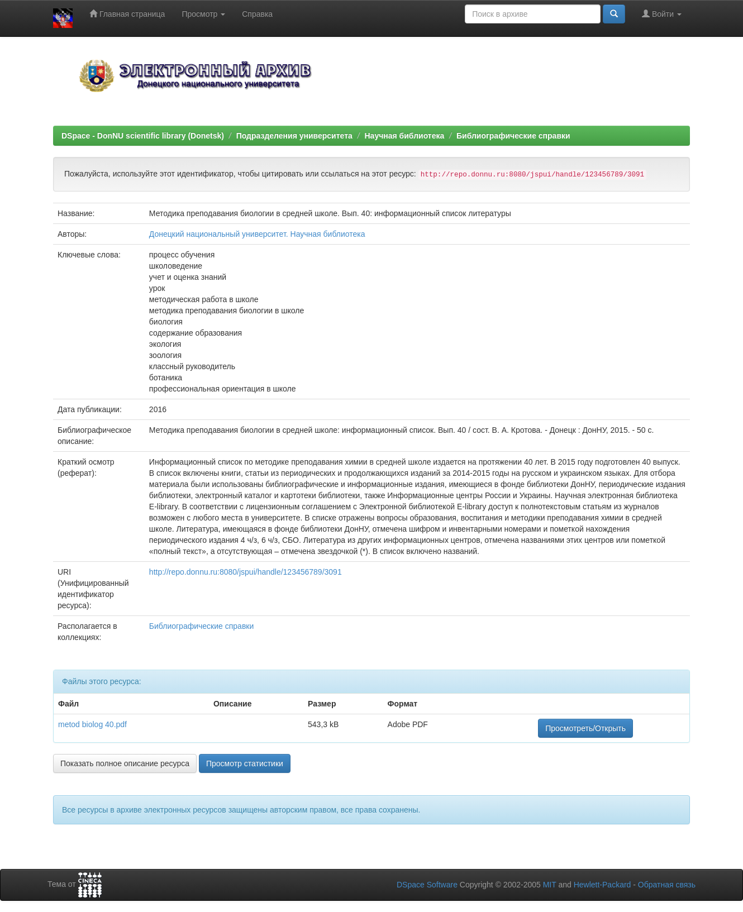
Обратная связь (667, 884)
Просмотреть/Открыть (585, 728)
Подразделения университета (294, 135)
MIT (549, 884)
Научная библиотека (404, 135)
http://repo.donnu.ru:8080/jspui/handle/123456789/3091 (245, 571)
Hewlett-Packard (602, 884)
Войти (662, 13)
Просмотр (203, 13)
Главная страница (127, 13)
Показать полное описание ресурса (124, 763)
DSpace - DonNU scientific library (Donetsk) (142, 135)
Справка (257, 13)
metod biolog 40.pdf (92, 724)
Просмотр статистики (244, 763)
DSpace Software (427, 884)
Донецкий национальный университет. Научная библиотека (257, 234)
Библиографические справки (513, 135)
